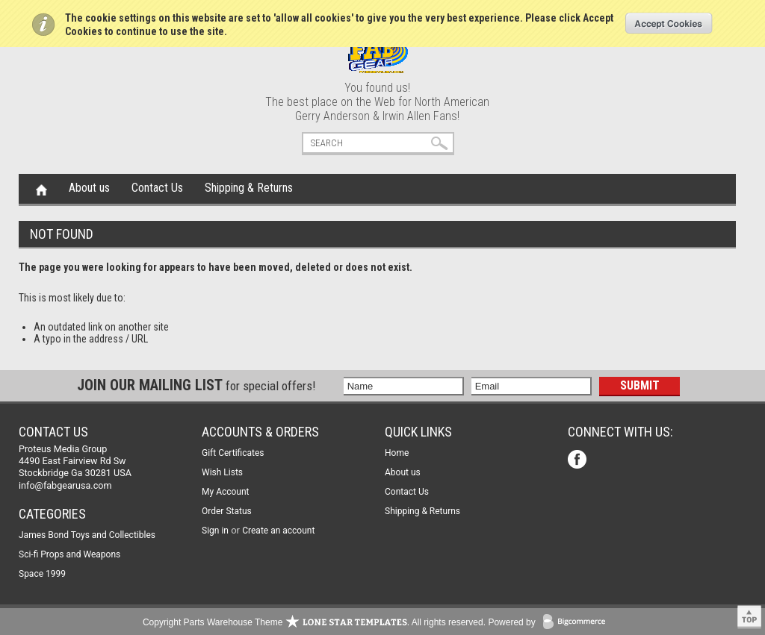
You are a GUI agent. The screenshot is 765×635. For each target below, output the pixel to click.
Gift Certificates (233, 453)
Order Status (227, 511)
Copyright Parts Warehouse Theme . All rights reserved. (314, 622)
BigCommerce (577, 622)
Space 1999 (42, 574)
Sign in (215, 530)
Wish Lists (222, 472)
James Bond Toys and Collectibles (87, 535)
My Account (226, 492)
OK (669, 23)
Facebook (578, 461)
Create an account (278, 530)
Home (41, 189)
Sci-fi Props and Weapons (69, 554)
